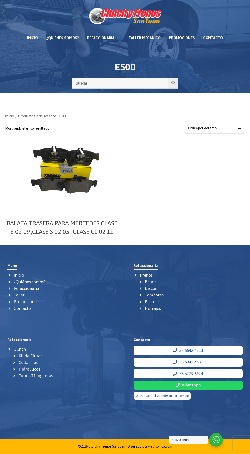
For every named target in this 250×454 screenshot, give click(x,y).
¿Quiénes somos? (62, 38)
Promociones (182, 38)
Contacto (213, 38)
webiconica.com (160, 446)
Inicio (32, 38)
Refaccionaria (106, 38)
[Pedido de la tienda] (215, 128)
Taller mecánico (145, 38)
